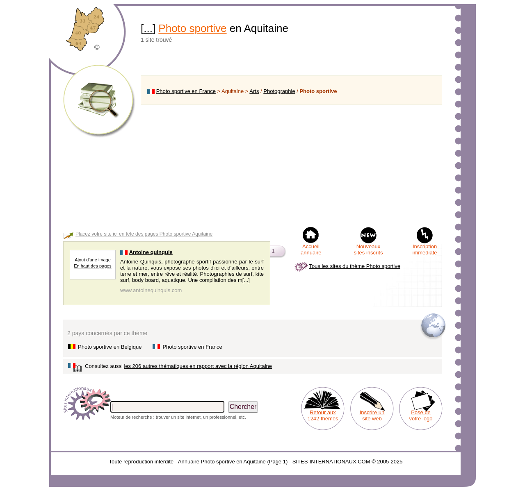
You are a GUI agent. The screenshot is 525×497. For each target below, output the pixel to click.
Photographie (279, 91)
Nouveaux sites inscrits (368, 249)
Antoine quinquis (151, 252)
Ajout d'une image (93, 259)
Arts (254, 91)
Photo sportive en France (186, 91)
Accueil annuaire (311, 249)
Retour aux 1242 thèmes (322, 415)
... (148, 28)
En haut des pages (93, 265)
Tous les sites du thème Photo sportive (354, 266)
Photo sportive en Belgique (110, 347)
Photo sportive (192, 28)
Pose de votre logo (420, 415)
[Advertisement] (291, 165)
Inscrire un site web (372, 415)
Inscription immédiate (425, 249)
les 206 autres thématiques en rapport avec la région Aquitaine (198, 366)
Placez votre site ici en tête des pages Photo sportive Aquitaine (143, 234)
